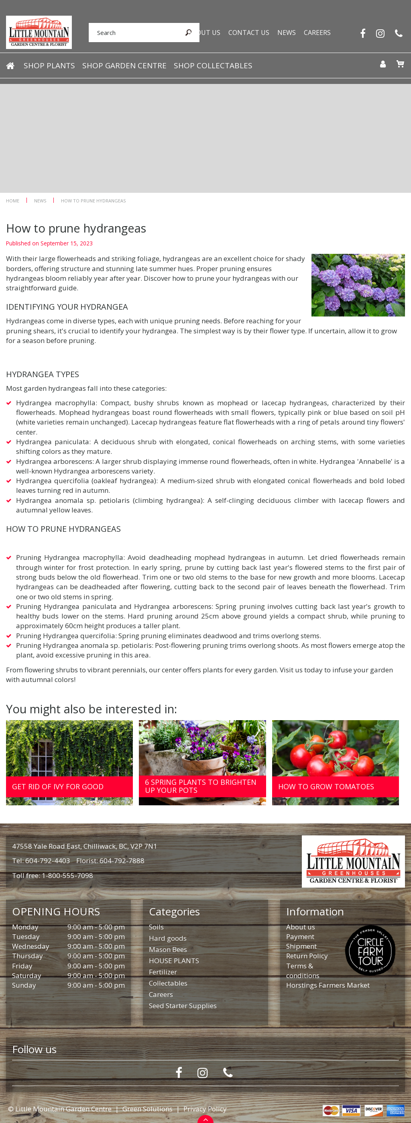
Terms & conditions (302, 970)
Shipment (301, 946)
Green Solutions (147, 1108)
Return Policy (307, 955)
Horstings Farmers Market (328, 985)
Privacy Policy (205, 1108)
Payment (300, 936)
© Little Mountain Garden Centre (60, 1108)
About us (300, 926)
